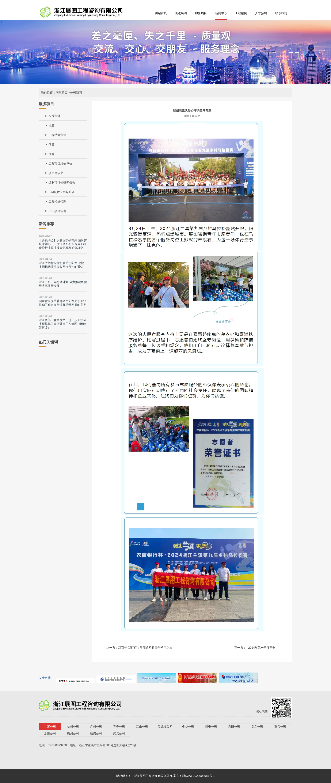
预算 (51, 154)
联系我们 (281, 13)
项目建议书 (56, 173)
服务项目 (201, 13)
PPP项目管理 (57, 211)
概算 (51, 125)
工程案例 (241, 13)
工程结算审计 (57, 135)
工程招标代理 (57, 201)
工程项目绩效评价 (60, 163)
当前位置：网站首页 (54, 92)
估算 (51, 144)
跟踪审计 (54, 116)
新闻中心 (221, 13)
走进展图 (181, 13)
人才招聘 (261, 13)
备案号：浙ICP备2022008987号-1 (192, 776)
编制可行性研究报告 (62, 182)
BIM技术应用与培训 (62, 192)
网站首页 (161, 13)
